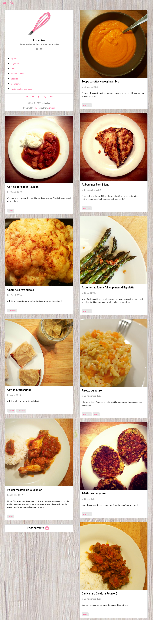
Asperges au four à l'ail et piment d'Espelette (108, 287)
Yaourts (14, 78)
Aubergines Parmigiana (95, 184)
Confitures (16, 83)
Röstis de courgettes (94, 493)
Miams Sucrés (17, 73)
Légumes (15, 63)
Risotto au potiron (92, 390)
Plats (13, 68)
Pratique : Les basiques (21, 89)
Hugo (36, 108)
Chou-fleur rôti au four (20, 289)
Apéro (13, 58)
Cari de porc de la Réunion (23, 186)
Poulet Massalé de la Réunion (24, 489)
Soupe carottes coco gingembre (100, 81)
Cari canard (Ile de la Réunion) (99, 593)
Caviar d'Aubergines (19, 389)
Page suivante (38, 527)
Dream (52, 108)
